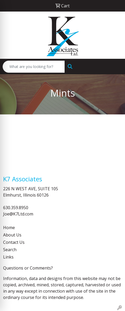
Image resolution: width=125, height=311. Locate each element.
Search (9, 249)
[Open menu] (114, 66)
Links (8, 257)
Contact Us (14, 242)
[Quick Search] (34, 67)
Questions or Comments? (28, 268)
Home (9, 227)
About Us (12, 235)
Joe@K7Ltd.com (18, 214)
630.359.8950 (15, 207)
